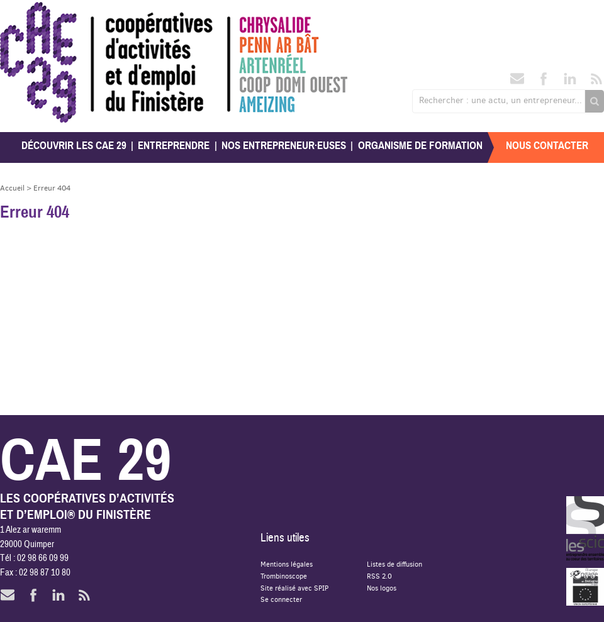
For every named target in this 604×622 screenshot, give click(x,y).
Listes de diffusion (394, 564)
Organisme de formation (420, 145)
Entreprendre (174, 145)
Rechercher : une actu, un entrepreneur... (500, 100)
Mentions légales (286, 564)
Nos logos (381, 588)
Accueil (12, 188)
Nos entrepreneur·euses (283, 145)
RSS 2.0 (379, 576)
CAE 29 (27, 14)
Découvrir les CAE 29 (73, 145)
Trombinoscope (283, 576)
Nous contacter (547, 145)
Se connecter (281, 599)
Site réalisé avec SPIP (294, 588)
